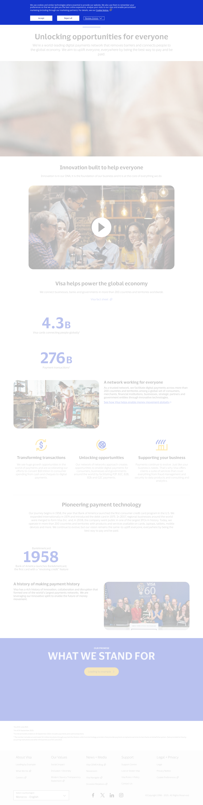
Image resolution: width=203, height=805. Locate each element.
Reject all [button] (68, 18)
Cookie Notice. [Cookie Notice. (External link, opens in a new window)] (102, 10)
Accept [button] (41, 18)
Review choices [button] (91, 18)
